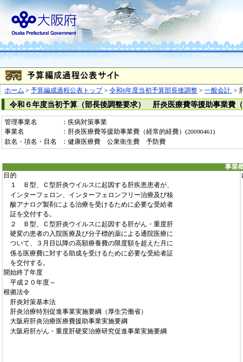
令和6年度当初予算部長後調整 (153, 90)
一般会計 (218, 90)
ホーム (14, 90)
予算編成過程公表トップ (66, 90)
